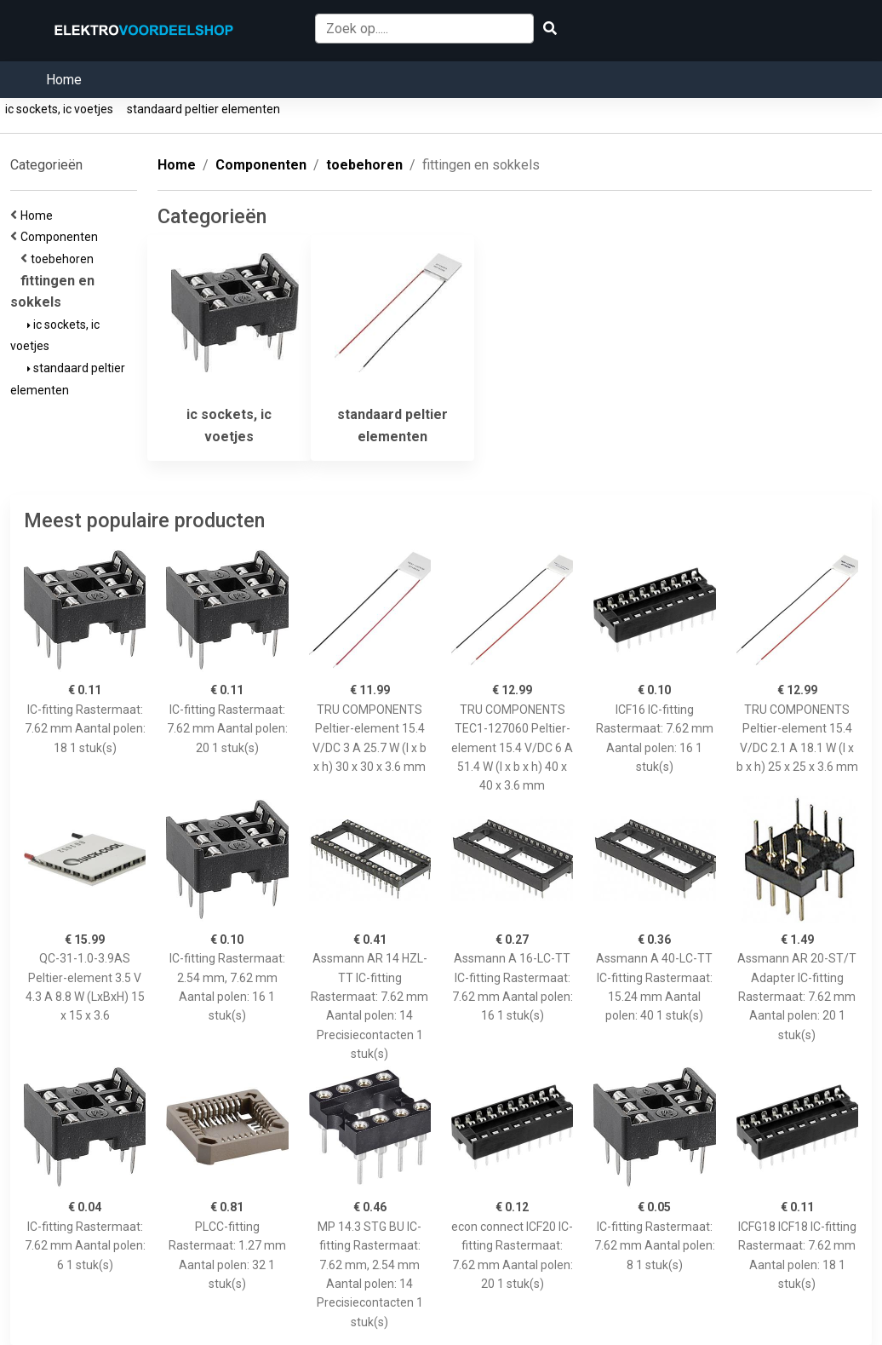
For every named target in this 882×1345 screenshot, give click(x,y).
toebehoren (65, 259)
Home (64, 80)
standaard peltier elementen (203, 109)
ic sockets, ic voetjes (59, 109)
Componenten (61, 237)
